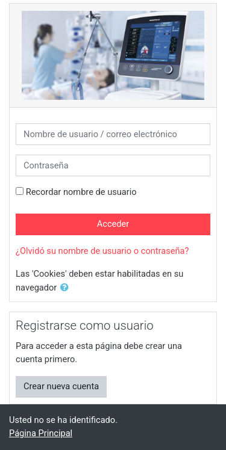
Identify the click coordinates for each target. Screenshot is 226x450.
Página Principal (40, 433)
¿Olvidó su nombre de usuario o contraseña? (102, 250)
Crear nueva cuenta (61, 386)
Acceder (113, 223)
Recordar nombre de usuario (81, 191)
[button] (67, 288)
